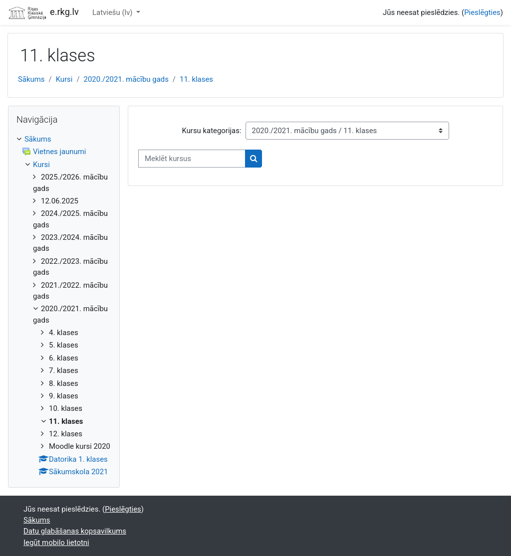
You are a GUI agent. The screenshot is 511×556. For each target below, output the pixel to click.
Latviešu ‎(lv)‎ (113, 12)
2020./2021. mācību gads (126, 79)
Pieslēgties (482, 12)
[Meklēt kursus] (192, 159)
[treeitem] (63, 306)
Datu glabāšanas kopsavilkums (74, 531)
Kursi (64, 79)
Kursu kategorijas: (211, 130)
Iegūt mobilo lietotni (56, 542)
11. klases (196, 79)
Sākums (31, 79)
